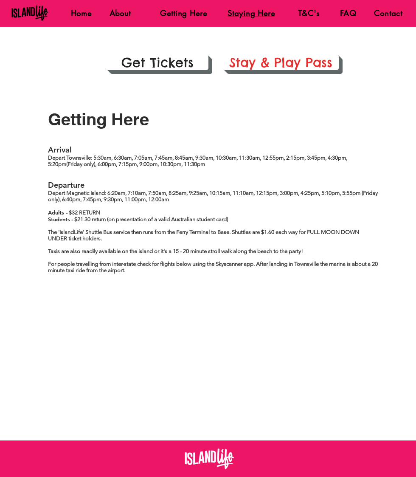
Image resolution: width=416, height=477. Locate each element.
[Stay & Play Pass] (281, 62)
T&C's (309, 13)
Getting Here (183, 13)
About (122, 13)
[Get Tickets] (157, 62)
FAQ (348, 13)
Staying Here (251, 13)
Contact (388, 13)
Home (80, 13)
